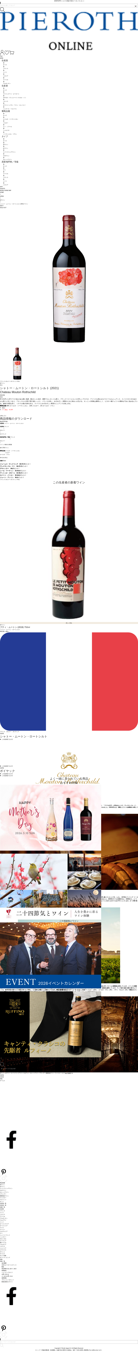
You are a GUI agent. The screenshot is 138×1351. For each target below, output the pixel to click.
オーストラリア (4, 1224)
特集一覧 (2, 1261)
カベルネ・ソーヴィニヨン (12, 450)
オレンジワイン (4, 1192)
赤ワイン (6, 447)
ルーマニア (3, 1240)
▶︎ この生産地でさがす (6, 773)
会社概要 (4, 1263)
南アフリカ (3, 1242)
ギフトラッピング (5, 1257)
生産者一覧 (3, 1205)
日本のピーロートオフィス (9, 1265)
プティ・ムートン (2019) (12, 627)
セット (2, 1201)
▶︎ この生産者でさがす (6, 739)
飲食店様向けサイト (7, 1281)
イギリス (2, 1246)
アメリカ (2, 1216)
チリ (1, 1233)
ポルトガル (3, 1239)
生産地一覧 (3, 1203)
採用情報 (4, 1278)
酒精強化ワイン (4, 1196)
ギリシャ (2, 1252)
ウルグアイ (3, 1220)
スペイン (2, 1229)
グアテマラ (3, 1250)
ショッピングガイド (7, 1272)
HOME (2, 192)
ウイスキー (3, 1197)
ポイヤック (14, 381)
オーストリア (3, 1225)
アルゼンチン (3, 1218)
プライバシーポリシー (8, 1280)
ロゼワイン (3, 1190)
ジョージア (3, 1248)
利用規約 (4, 1270)
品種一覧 (2, 1207)
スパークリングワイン (6, 1188)
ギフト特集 (3, 1255)
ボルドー (8, 381)
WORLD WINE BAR (5, 190)
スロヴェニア (3, 1231)
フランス (2, 381)
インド (2, 1222)
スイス (2, 1227)
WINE (1, 58)
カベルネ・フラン (5, 454)
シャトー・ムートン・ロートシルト (14, 423)
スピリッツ (3, 1199)
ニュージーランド (5, 1235)
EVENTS (2, 188)
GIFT (1, 186)
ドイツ (2, 1212)
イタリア (2, 1214)
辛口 (18, 381)
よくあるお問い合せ (7, 1276)
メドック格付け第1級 (6, 444)
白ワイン (2, 1186)
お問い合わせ (5, 1274)
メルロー (7, 452)
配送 (3, 1267)
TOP (1, 56)
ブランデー (3, 1194)
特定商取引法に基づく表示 (9, 1268)
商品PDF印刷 (3, 421)
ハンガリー (3, 1237)
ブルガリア (3, 1244)
